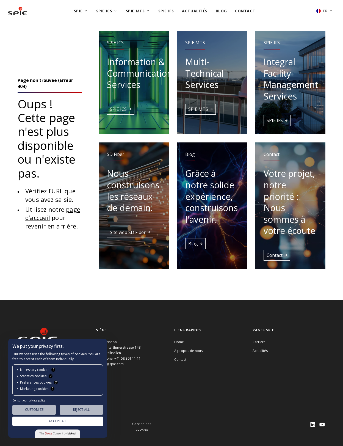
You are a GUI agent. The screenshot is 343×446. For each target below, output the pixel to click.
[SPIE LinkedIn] (312, 424)
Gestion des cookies (141, 427)
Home (179, 342)
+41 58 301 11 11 (127, 358)
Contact (180, 359)
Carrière (259, 342)
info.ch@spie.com (110, 364)
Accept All (58, 421)
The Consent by (57, 433)
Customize (34, 409)
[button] (134, 82)
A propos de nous (188, 350)
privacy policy (37, 400)
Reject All (81, 409)
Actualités (260, 350)
